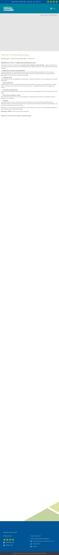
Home (42, 15)
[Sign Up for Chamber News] (19, 2)
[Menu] (53, 8)
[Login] (29, 2)
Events (46, 15)
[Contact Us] (36, 2)
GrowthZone (43, 553)
